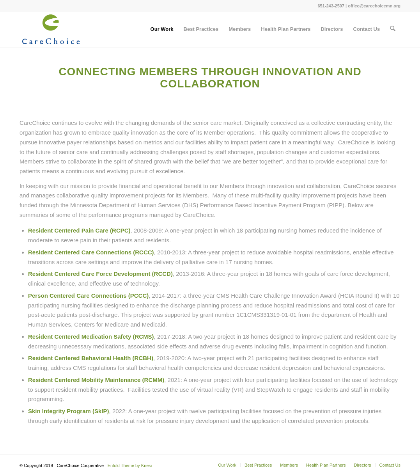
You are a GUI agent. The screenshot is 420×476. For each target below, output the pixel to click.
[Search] (393, 29)
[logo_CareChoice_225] (50, 29)
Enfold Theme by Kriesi (130, 465)
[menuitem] (162, 29)
